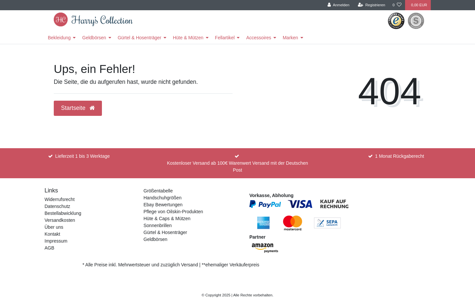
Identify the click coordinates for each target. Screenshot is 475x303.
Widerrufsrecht (60, 199)
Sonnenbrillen (157, 225)
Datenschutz (57, 206)
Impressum (56, 241)
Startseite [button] (78, 108)
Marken (290, 37)
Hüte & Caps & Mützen (166, 218)
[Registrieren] (371, 5)
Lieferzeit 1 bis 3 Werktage (82, 156)
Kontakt (52, 234)
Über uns (54, 227)
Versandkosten (60, 220)
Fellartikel (225, 37)
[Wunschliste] (397, 5)
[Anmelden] (338, 5)
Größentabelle (158, 190)
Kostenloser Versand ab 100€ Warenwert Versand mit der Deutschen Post (237, 166)
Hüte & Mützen (188, 37)
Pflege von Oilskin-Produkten (173, 211)
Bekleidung (59, 37)
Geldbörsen (94, 37)
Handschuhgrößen (162, 197)
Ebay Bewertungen (162, 204)
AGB (49, 248)
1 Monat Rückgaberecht (399, 156)
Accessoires (258, 37)
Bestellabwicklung (63, 213)
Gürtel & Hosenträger (139, 37)
